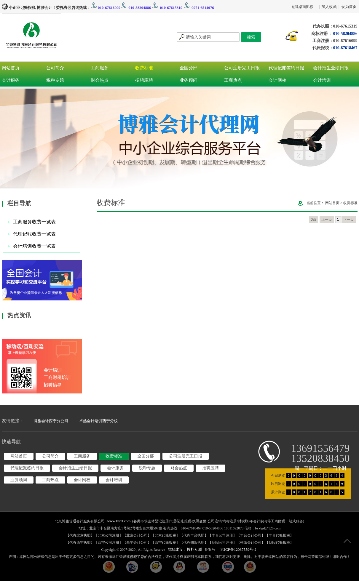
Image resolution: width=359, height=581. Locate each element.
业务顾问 (188, 80)
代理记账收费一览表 (34, 233)
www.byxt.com (118, 521)
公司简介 (55, 67)
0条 (313, 219)
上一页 (326, 219)
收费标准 (144, 67)
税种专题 (55, 80)
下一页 (348, 219)
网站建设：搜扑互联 (184, 549)
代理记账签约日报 (286, 67)
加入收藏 (329, 6)
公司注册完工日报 (242, 67)
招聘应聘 (144, 80)
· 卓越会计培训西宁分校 (97, 421)
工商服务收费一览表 (34, 221)
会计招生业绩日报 (331, 67)
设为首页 (349, 6)
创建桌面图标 (302, 7)
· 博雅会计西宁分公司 (50, 421)
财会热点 (100, 80)
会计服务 (11, 80)
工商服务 (100, 67)
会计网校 (277, 80)
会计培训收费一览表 (34, 246)
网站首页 (11, 67)
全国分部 (188, 67)
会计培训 (322, 80)
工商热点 (233, 80)
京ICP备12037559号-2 (238, 549)
